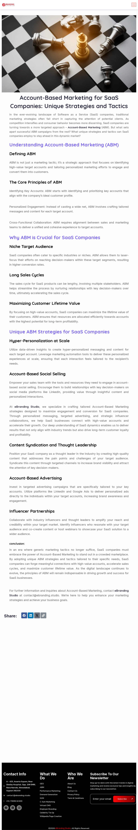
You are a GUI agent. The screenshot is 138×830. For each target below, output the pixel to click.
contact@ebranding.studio (18, 795)
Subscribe (122, 799)
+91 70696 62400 (14, 801)
